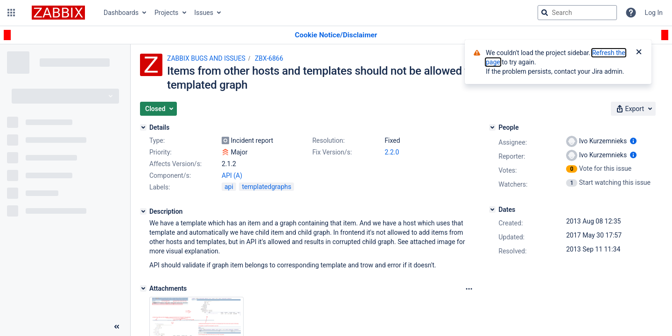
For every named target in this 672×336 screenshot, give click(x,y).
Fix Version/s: (332, 152)
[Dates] (492, 209)
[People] (492, 127)
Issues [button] (203, 12)
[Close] (639, 52)
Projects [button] (166, 12)
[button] (11, 12)
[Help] (630, 12)
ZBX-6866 (269, 58)
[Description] (143, 211)
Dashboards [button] (121, 12)
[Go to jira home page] (58, 12)
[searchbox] (577, 12)
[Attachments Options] (469, 288)
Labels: (159, 187)
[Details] (143, 127)
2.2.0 (392, 152)
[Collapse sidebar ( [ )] (117, 327)
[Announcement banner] (336, 35)
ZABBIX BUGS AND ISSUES (206, 58)
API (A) (232, 175)
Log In (654, 12)
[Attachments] (143, 288)
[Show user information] (633, 141)
